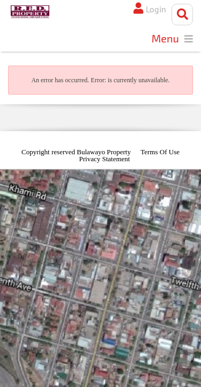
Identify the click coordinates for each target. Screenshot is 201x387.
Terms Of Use (160, 152)
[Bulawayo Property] (30, 11)
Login (156, 9)
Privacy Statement (104, 159)
